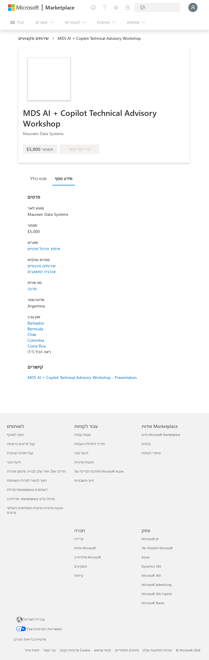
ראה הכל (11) (39, 351)
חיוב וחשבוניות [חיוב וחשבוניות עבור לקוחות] (84, 480)
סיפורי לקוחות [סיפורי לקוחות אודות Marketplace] (151, 453)
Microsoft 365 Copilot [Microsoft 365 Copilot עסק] (157, 594)
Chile (32, 334)
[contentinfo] (54, 38)
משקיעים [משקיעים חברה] (80, 566)
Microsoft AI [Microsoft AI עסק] (150, 539)
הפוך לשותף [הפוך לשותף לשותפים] (15, 434)
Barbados (36, 323)
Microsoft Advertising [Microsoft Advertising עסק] (156, 584)
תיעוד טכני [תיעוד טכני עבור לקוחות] (81, 453)
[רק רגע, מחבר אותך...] (193, 7)
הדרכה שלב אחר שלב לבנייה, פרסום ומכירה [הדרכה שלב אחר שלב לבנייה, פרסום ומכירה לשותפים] (36, 471)
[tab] (40, 178)
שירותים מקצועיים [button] (33, 38)
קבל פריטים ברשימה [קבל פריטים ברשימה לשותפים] (21, 444)
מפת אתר (31, 650)
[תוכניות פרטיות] (127, 7)
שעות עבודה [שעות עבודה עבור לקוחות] (82, 434)
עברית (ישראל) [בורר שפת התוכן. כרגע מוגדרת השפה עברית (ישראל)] (33, 619)
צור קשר (49, 650)
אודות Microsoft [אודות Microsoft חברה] (85, 548)
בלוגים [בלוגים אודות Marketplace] (146, 444)
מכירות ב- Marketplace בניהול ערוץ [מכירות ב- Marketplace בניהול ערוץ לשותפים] (31, 499)
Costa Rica (37, 346)
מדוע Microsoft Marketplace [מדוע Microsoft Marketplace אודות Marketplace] (161, 434)
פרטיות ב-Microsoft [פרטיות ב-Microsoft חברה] (87, 557)
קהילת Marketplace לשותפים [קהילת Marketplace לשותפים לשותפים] (27, 489)
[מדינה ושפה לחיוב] (157, 7)
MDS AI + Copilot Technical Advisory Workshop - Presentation (82, 377)
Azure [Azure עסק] (146, 557)
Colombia (36, 340)
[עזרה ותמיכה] (104, 7)
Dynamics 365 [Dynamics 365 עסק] (151, 566)
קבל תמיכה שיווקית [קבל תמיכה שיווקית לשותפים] (20, 453)
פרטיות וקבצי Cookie (74, 650)
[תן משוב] (93, 7)
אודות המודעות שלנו (157, 650)
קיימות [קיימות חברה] (78, 575)
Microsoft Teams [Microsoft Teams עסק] (153, 603)
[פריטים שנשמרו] (116, 7)
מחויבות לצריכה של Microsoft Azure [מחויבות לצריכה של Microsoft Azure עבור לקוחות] (99, 471)
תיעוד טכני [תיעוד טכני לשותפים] (14, 462)
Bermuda (35, 328)
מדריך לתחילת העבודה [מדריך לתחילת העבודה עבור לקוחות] (89, 444)
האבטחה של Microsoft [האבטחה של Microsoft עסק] (157, 548)
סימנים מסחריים (127, 650)
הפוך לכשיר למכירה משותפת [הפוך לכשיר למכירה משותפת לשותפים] (27, 480)
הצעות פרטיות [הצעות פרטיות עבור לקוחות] (84, 462)
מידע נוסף (64, 178)
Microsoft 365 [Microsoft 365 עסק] (151, 575)
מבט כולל (38, 178)
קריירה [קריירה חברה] (78, 539)
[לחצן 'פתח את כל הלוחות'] (17, 22)
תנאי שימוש (102, 650)
